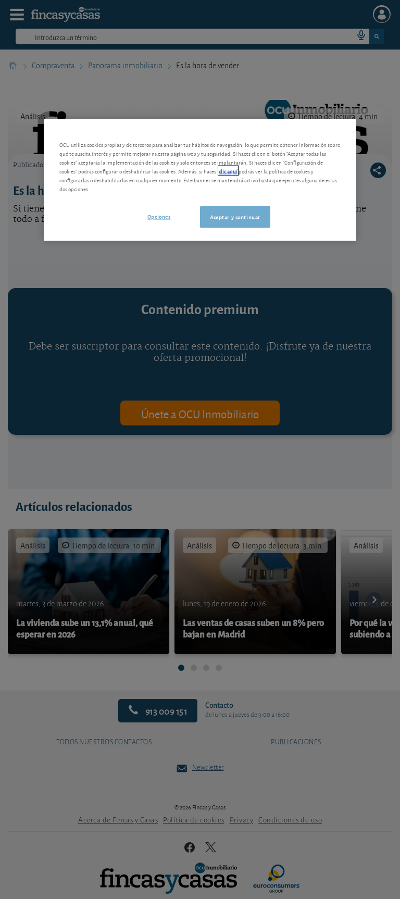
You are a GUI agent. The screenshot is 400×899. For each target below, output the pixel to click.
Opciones (159, 216)
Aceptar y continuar (235, 217)
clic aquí (228, 171)
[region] (200, 180)
